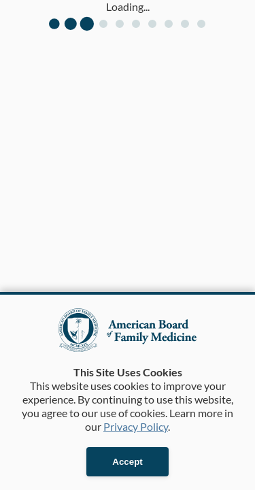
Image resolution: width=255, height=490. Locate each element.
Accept (127, 462)
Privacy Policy (135, 426)
